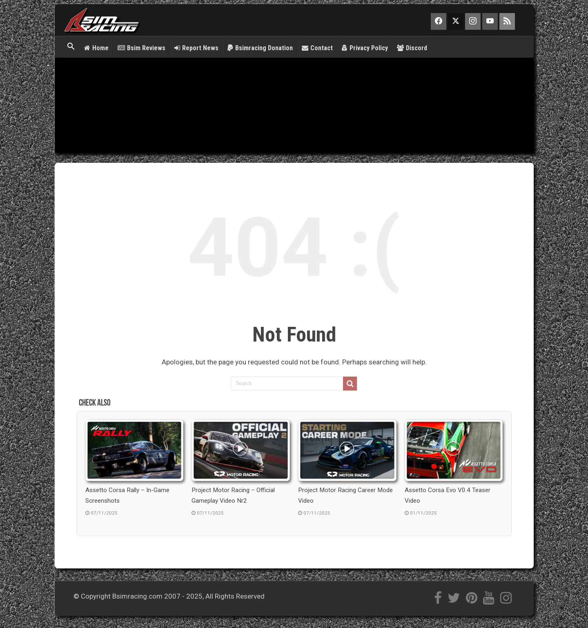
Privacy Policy (365, 48)
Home (96, 48)
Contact (317, 48)
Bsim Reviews (141, 48)
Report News (196, 48)
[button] (71, 46)
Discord (412, 48)
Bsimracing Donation (260, 48)
